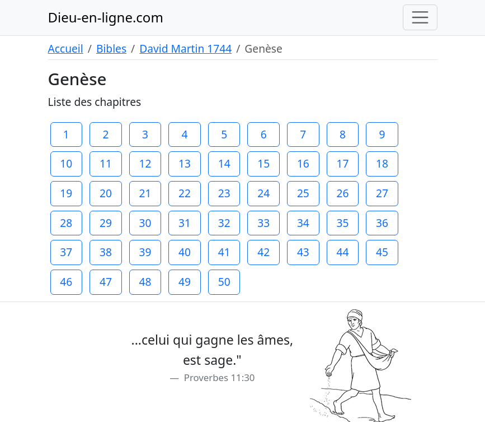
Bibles (111, 48)
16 (303, 163)
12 (145, 163)
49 (184, 281)
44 (342, 251)
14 (224, 163)
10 (66, 163)
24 (263, 193)
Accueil (65, 48)
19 (66, 193)
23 (224, 193)
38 (106, 251)
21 (145, 193)
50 (224, 281)
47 (106, 281)
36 (382, 222)
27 (382, 193)
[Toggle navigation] (420, 17)
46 (66, 281)
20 (106, 193)
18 (382, 163)
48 (145, 281)
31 (184, 222)
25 (303, 193)
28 (66, 222)
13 (184, 163)
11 (106, 163)
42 (263, 251)
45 (382, 251)
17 (342, 163)
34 (303, 222)
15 (263, 163)
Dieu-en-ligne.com (105, 17)
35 (342, 222)
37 (66, 251)
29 (106, 222)
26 (342, 193)
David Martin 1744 (185, 48)
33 (263, 222)
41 (224, 251)
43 (303, 251)
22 (184, 193)
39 (145, 251)
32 (224, 222)
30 (145, 222)
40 (184, 251)
